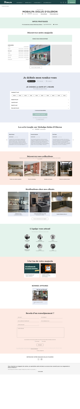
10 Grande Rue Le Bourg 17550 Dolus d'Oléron (32, 24)
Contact (55, 24)
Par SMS (44, 341)
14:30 (36, 95)
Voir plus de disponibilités (40, 110)
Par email (37, 341)
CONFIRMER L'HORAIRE (40, 114)
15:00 (42, 95)
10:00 (20, 95)
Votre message (21, 328)
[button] (40, 92)
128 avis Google (35, 13)
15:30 (48, 95)
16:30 (59, 95)
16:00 (53, 95)
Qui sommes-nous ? (47, 2)
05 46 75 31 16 (47, 24)
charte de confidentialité (34, 348)
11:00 (31, 95)
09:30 (14, 95)
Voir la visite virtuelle (35, 67)
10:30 (25, 95)
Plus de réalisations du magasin (40, 218)
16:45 (64, 95)
